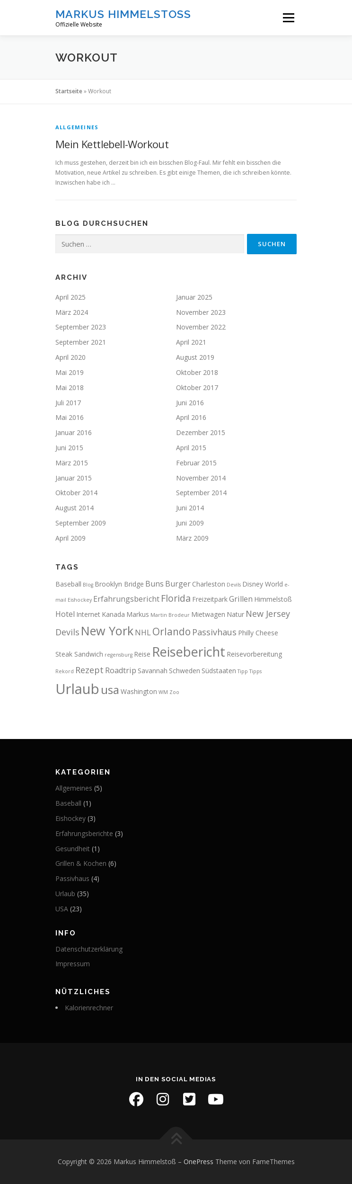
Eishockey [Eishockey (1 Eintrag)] (80, 599)
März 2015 (71, 462)
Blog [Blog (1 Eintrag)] (88, 584)
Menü (288, 18)
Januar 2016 (73, 432)
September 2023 (80, 326)
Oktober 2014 (76, 492)
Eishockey (70, 818)
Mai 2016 (69, 417)
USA (61, 908)
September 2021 (80, 342)
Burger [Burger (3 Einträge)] (178, 584)
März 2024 (71, 312)
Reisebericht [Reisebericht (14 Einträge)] (188, 651)
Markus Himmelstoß (123, 14)
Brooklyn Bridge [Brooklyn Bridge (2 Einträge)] (119, 583)
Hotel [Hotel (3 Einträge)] (65, 614)
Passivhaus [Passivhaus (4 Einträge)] (214, 632)
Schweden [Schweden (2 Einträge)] (184, 670)
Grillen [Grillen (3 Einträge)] (241, 599)
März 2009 (192, 538)
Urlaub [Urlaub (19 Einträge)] (77, 688)
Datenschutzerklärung (89, 948)
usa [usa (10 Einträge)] (110, 689)
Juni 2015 (69, 447)
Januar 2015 (73, 477)
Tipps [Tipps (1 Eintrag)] (255, 671)
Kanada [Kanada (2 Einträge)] (113, 614)
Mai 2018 (69, 387)
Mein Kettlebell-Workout (111, 144)
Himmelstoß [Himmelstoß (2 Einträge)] (273, 599)
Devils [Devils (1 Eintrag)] (234, 584)
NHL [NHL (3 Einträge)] (143, 632)
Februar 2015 (196, 462)
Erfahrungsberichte (84, 833)
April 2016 (191, 417)
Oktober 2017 (197, 387)
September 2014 (201, 492)
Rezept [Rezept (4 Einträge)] (89, 670)
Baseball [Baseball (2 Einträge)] (68, 583)
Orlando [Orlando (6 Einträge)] (171, 631)
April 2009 (70, 538)
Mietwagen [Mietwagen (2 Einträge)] (208, 614)
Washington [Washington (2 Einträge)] (139, 691)
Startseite (68, 91)
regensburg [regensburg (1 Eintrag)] (118, 654)
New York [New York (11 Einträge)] (107, 631)
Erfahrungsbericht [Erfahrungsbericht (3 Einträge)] (126, 599)
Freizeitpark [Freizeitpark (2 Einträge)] (210, 599)
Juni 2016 (190, 402)
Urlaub (65, 893)
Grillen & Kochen (80, 863)
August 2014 (74, 507)
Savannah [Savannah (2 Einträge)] (152, 670)
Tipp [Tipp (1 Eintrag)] (243, 671)
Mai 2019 (69, 372)
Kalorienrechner (89, 1007)
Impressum (72, 963)
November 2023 (201, 312)
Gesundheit (72, 848)
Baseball (68, 803)
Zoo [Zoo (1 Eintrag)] (174, 692)
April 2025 (70, 297)
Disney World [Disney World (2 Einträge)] (262, 583)
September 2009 (80, 522)
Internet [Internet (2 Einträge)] (88, 614)
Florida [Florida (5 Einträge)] (176, 598)
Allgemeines (76, 127)
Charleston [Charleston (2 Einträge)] (208, 583)
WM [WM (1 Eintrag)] (163, 692)
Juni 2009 (190, 522)
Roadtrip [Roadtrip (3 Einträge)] (120, 670)
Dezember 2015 (200, 432)
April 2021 (191, 342)
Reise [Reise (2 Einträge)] (142, 654)
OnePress (198, 1161)
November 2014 (201, 477)
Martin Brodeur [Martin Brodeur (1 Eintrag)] (170, 615)
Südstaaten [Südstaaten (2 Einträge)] (219, 670)
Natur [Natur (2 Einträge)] (235, 614)
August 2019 (195, 357)
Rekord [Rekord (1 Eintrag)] (64, 671)
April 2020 (70, 357)
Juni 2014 (190, 507)
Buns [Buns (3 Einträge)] (154, 584)
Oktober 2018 (197, 372)
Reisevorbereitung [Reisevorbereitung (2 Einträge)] (254, 654)
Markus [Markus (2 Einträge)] (137, 614)
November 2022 (201, 326)
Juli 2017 (68, 402)
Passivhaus (72, 878)
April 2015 (191, 447)
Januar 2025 (194, 297)
